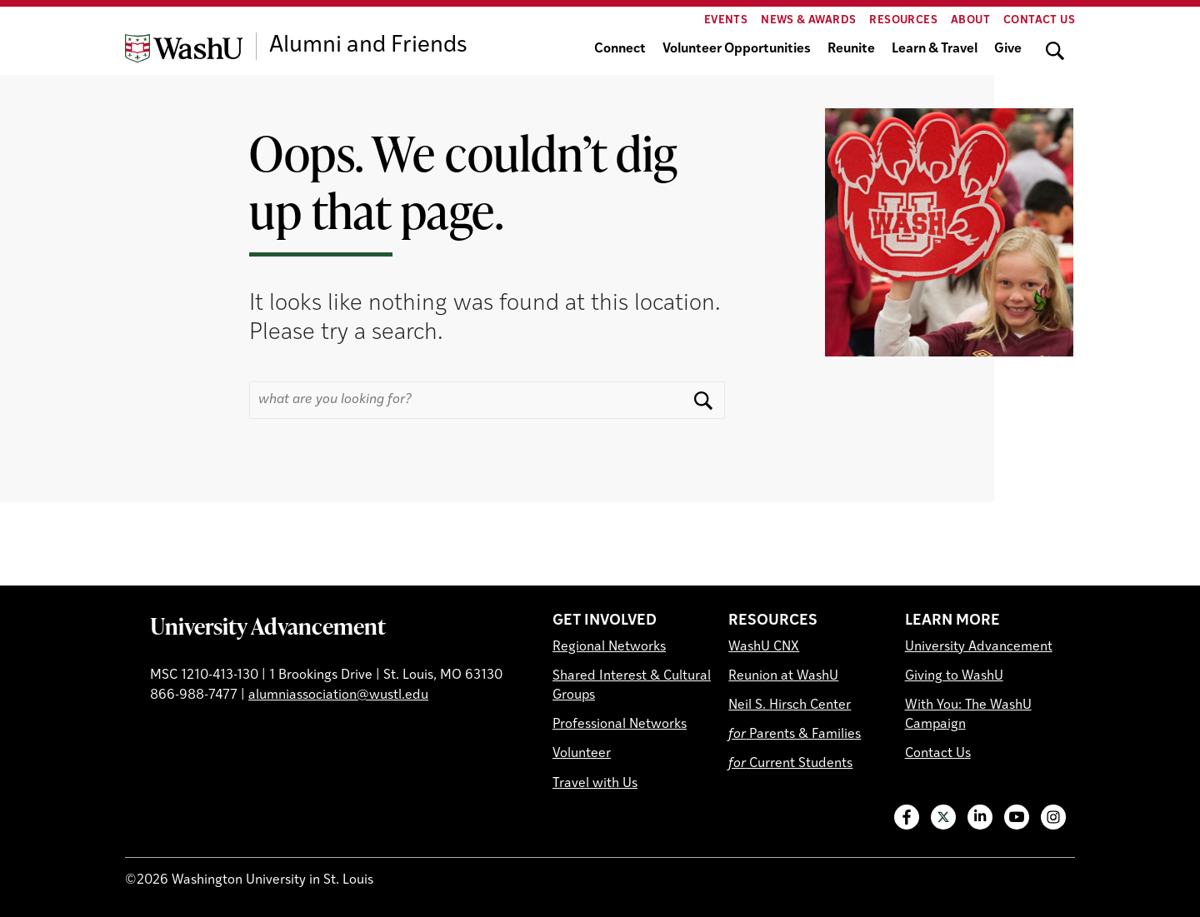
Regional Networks (609, 647)
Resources (903, 20)
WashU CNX (763, 647)
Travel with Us (595, 783)
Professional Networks (619, 724)
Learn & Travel (935, 49)
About (970, 20)
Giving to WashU (954, 676)
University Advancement (268, 625)
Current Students (790, 763)
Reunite (851, 49)
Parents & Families (794, 734)
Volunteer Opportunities (736, 49)
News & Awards (808, 20)
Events (726, 20)
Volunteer (581, 753)
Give (1008, 49)
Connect (620, 49)
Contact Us (1039, 20)
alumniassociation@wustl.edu (338, 695)
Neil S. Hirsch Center (789, 705)
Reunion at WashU (783, 676)
